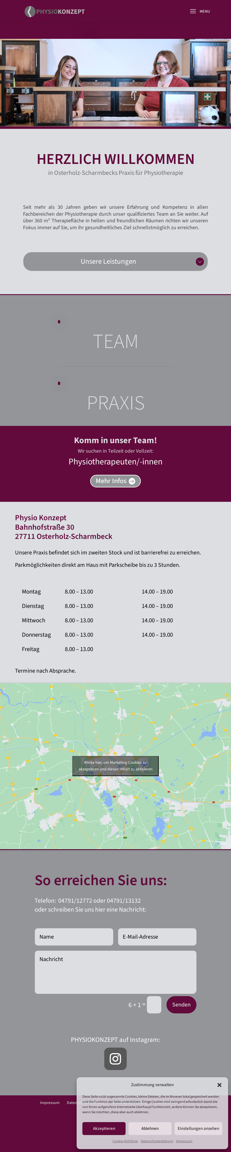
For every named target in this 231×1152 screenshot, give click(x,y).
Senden (181, 1005)
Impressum (184, 1141)
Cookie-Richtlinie (125, 1141)
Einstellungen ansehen (198, 1129)
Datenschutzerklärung (157, 1141)
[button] (219, 1085)
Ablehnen (150, 1129)
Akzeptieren (104, 1129)
